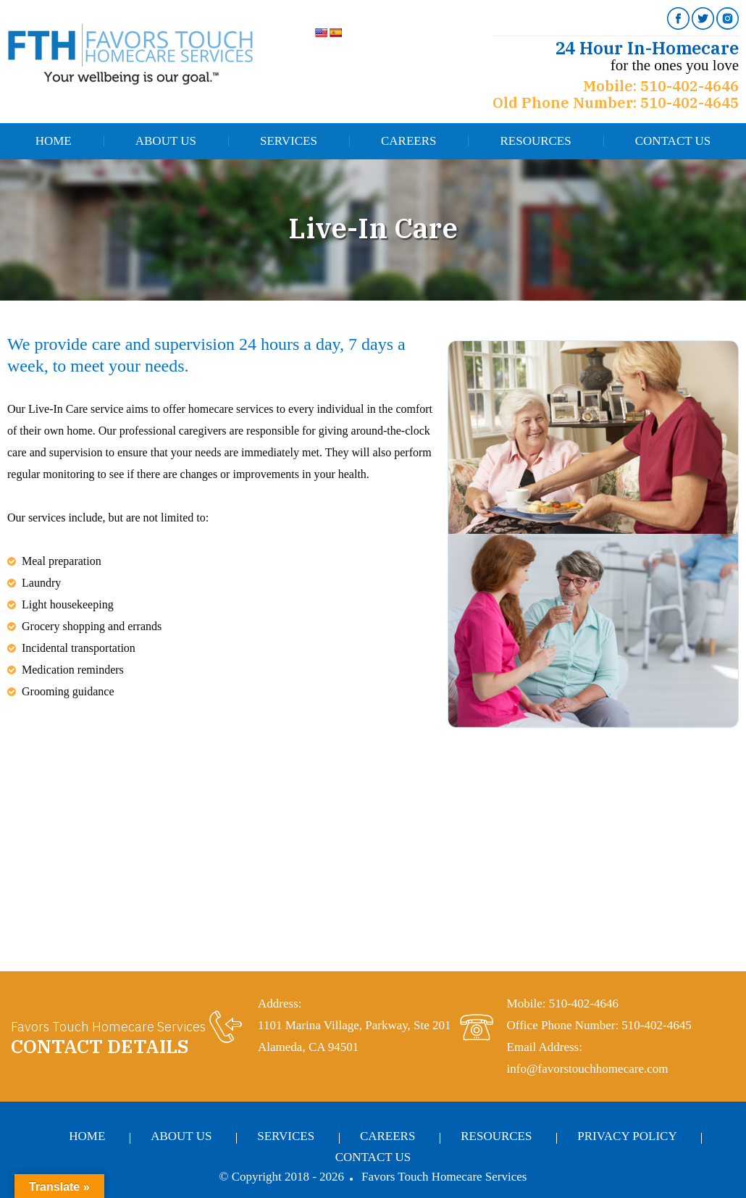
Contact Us (673, 141)
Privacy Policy (626, 1136)
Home (53, 141)
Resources (535, 141)
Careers (409, 141)
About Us (165, 141)
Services (288, 141)
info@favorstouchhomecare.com (588, 1069)
